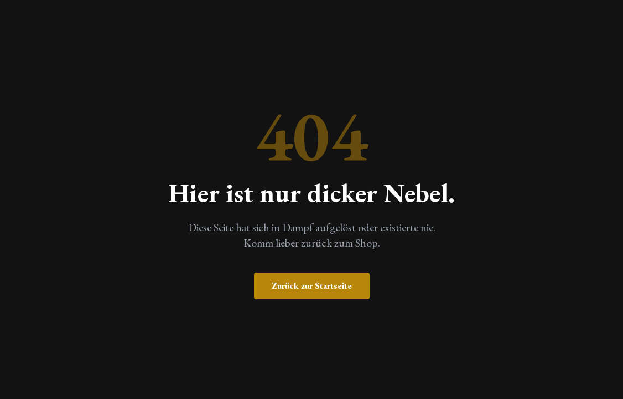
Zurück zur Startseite (312, 285)
